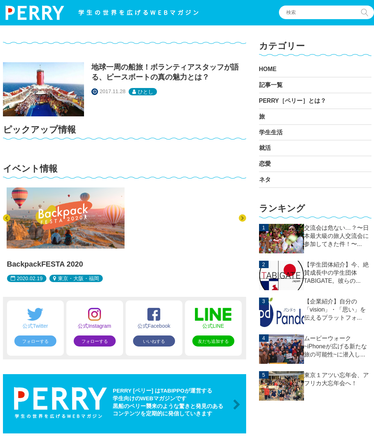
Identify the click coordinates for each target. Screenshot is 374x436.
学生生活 (271, 132)
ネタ (265, 179)
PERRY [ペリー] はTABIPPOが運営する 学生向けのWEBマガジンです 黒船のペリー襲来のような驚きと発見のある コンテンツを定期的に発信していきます (168, 401)
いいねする (154, 341)
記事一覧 (271, 85)
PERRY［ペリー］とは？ (292, 101)
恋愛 (265, 164)
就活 (265, 148)
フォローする (35, 341)
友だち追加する (213, 341)
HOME (268, 69)
